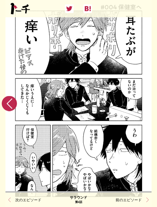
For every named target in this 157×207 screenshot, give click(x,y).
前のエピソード (129, 200)
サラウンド (78, 199)
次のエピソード (28, 200)
